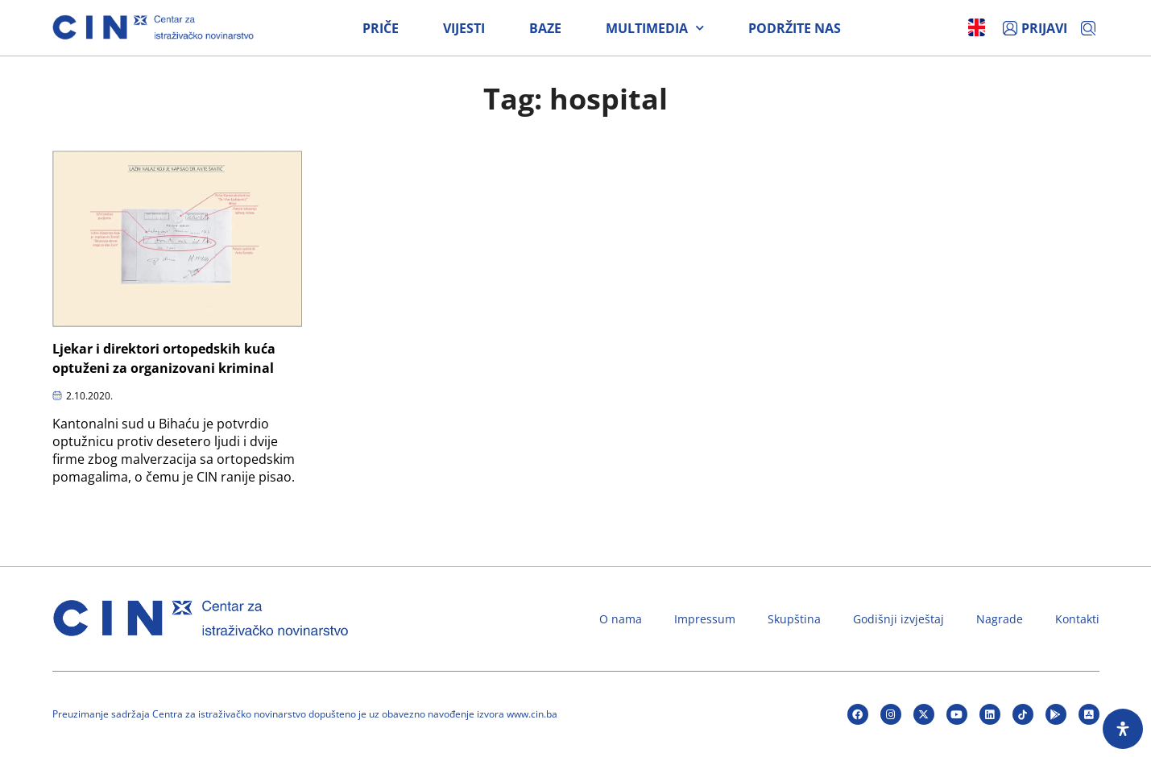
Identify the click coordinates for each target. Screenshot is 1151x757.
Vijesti (464, 28)
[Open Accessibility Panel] (1123, 729)
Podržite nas (794, 28)
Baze (545, 28)
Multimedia (655, 28)
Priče (380, 28)
